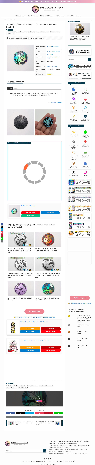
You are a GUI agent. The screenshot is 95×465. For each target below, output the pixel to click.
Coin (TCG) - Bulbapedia (56, 102)
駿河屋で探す (50, 212)
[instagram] (46, 457)
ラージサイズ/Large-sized (30, 31)
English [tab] (15, 88)
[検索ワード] (79, 59)
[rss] (48, 457)
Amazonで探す (30, 328)
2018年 (9, 31)
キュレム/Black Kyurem (52, 46)
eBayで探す (30, 215)
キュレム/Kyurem (15, 31)
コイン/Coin (10, 29)
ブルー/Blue (22, 31)
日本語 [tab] (10, 88)
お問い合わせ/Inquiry (69, 460)
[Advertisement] (34, 367)
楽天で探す (50, 328)
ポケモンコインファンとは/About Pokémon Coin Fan (33, 460)
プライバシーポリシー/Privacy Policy (54, 460)
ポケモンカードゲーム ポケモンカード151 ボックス (34, 340)
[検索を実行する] (89, 59)
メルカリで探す (30, 212)
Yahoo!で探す (30, 331)
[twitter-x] (44, 457)
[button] (10, 413)
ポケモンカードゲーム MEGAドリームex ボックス (34, 321)
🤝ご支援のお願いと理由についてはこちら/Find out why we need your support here (34, 317)
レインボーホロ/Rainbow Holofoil (42, 31)
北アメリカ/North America (55, 31)
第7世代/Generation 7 (11, 33)
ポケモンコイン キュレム (28, 205)
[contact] (50, 457)
